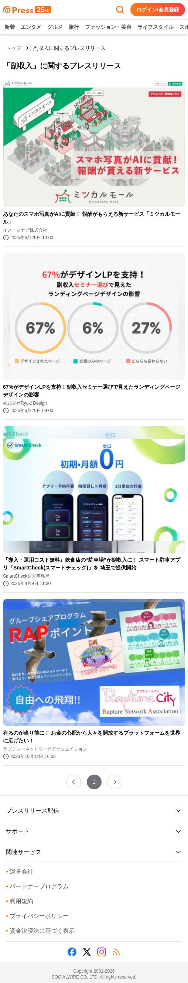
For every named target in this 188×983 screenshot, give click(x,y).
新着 (9, 27)
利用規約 (19, 901)
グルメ (55, 27)
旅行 (74, 27)
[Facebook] (72, 952)
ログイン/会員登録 (157, 10)
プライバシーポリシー (37, 916)
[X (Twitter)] (86, 952)
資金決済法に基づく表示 (40, 931)
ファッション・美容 (108, 27)
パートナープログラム (37, 886)
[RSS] (116, 952)
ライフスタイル (155, 27)
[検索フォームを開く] (120, 9)
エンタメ (31, 27)
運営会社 (19, 871)
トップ (13, 48)
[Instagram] (101, 952)
